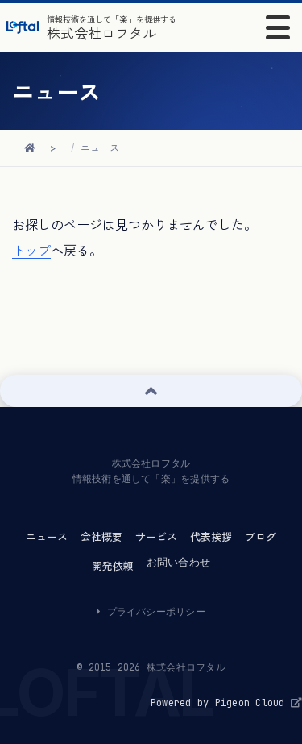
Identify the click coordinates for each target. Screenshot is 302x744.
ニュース (100, 148)
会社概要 (101, 536)
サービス (156, 536)
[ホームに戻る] (29, 147)
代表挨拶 (211, 536)
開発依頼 (113, 565)
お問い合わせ (178, 562)
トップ (31, 251)
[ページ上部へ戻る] (151, 391)
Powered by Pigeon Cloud (226, 702)
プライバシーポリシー (151, 611)
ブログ (260, 536)
